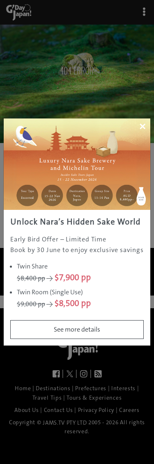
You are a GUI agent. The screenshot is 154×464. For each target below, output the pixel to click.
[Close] (142, 126)
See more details (77, 329)
